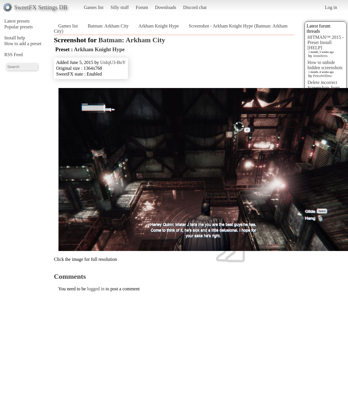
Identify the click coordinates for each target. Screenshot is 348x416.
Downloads (165, 7)
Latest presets (17, 21)
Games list (94, 7)
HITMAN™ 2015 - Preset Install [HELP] (325, 42)
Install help (14, 37)
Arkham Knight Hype (158, 25)
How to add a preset (22, 43)
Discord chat (194, 7)
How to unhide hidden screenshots (324, 65)
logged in (96, 288)
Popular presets (18, 26)
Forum (142, 7)
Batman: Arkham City (108, 25)
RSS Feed (13, 54)
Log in (331, 7)
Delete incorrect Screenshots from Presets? (323, 87)
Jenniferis (320, 56)
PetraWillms (322, 76)
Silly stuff (120, 7)
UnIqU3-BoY (113, 62)
